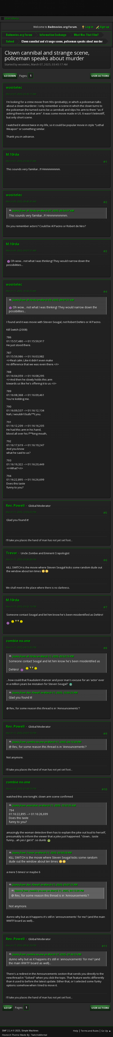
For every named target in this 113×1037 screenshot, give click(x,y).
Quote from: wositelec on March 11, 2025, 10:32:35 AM (44, 803)
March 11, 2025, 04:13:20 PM (21, 645)
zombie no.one (18, 638)
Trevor (11, 550)
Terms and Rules (90, 1028)
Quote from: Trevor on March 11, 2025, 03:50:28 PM (42, 850)
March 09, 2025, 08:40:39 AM (21, 199)
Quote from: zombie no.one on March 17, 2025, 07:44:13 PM (46, 952)
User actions (100, 73)
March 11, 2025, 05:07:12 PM (21, 730)
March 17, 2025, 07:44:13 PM (21, 786)
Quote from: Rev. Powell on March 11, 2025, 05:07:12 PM (45, 882)
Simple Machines (29, 1028)
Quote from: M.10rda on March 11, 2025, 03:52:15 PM (43, 654)
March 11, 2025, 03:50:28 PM (21, 557)
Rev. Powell (15, 503)
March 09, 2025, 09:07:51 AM (21, 248)
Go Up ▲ (106, 1028)
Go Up (8, 1005)
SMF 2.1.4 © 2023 (11, 1028)
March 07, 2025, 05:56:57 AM (21, 158)
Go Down (10, 73)
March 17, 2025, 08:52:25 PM (21, 943)
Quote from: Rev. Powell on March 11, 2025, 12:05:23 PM (45, 690)
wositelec (14, 85)
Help (75, 1028)
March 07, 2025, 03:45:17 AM (21, 91)
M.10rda (12, 152)
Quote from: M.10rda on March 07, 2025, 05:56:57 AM (43, 208)
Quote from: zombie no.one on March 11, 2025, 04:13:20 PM (46, 740)
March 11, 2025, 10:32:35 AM (21, 288)
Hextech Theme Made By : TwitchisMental (24, 1032)
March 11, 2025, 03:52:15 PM (21, 604)
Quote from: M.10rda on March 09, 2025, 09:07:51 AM (43, 298)
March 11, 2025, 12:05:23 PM (21, 509)
